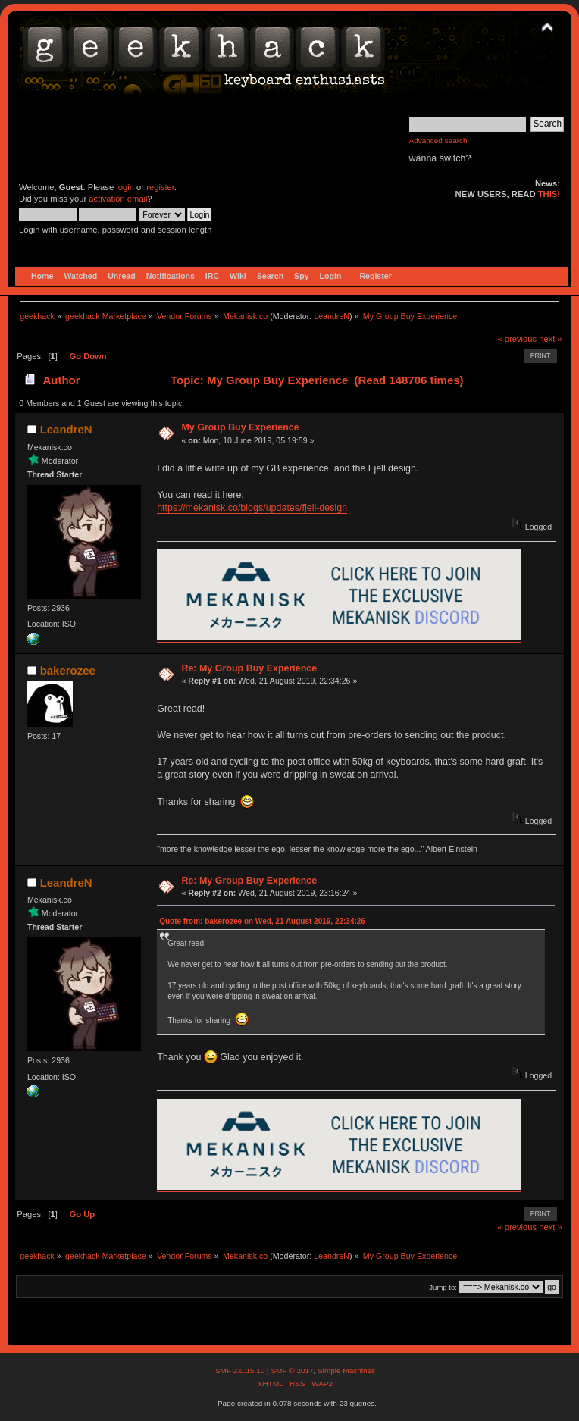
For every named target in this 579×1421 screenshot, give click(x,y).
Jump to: (443, 1287)
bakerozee (67, 670)
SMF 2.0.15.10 (241, 1370)
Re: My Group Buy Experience (249, 668)
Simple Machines (346, 1370)
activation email (118, 198)
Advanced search (438, 140)
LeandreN (331, 316)
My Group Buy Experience (240, 427)
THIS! (549, 194)
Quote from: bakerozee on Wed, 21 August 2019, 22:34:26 (262, 921)
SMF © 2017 (292, 1370)
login (125, 187)
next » (550, 338)
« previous (517, 338)
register (160, 187)
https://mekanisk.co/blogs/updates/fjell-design (252, 507)
